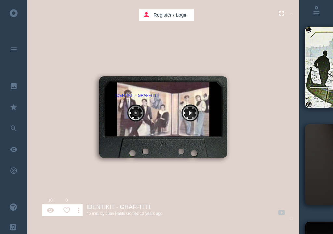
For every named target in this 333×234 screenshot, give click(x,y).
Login (182, 15)
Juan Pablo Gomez (122, 213)
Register (162, 15)
